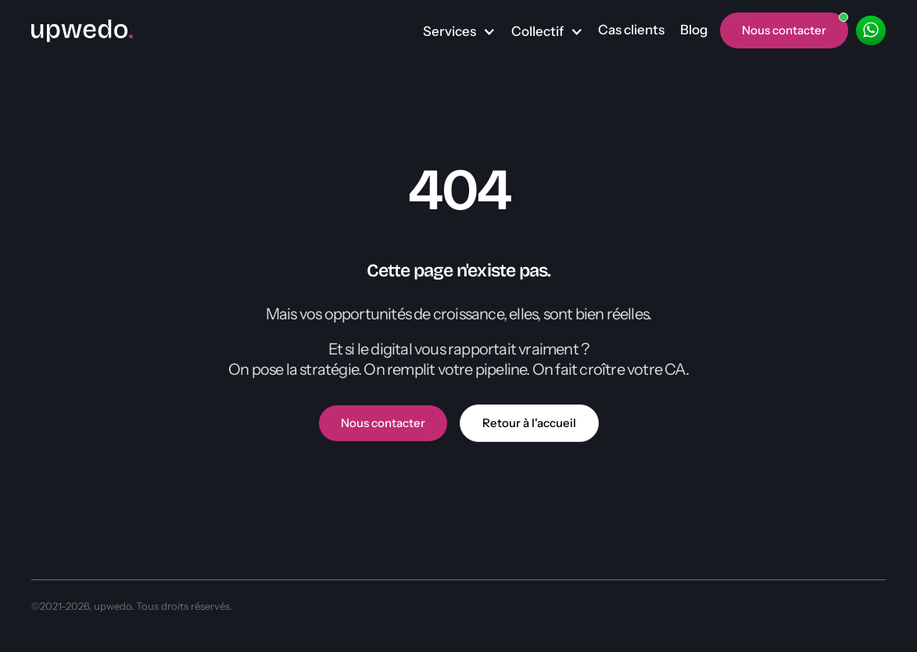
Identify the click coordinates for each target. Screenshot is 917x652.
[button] (459, 32)
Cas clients (631, 29)
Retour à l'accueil (529, 422)
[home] (82, 30)
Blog (693, 29)
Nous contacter (383, 422)
